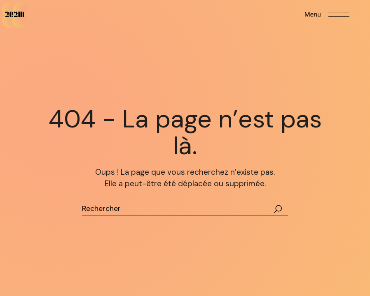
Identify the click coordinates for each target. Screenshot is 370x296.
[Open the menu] (327, 14)
